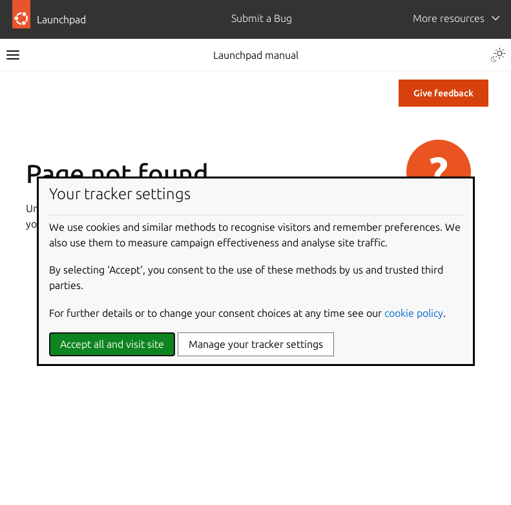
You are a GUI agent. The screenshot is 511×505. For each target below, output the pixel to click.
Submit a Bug (261, 18)
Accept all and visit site (112, 344)
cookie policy (413, 313)
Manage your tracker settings (256, 344)
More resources (449, 18)
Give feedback (443, 93)
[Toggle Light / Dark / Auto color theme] (498, 55)
